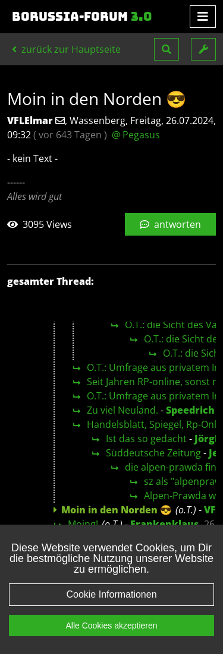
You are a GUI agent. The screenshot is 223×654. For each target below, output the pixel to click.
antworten (170, 224)
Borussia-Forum (82, 17)
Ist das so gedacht (146, 438)
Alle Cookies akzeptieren (111, 625)
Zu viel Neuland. (122, 410)
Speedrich (190, 410)
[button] (166, 49)
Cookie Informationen (111, 594)
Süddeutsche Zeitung (153, 452)
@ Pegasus (136, 134)
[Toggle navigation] (203, 16)
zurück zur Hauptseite (66, 49)
